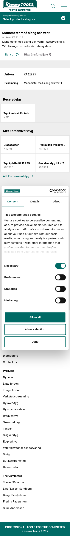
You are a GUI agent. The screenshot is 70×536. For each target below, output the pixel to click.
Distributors (10, 355)
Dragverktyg (10, 416)
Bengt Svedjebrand (15, 495)
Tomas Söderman (14, 482)
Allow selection (35, 329)
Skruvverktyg (11, 422)
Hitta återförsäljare (37, 54)
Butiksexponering (14, 460)
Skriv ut (12, 54)
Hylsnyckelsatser (14, 409)
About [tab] (57, 201)
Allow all (35, 317)
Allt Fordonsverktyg (18, 176)
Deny (35, 341)
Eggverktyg (10, 441)
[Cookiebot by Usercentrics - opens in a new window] (50, 191)
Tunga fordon (12, 390)
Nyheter (8, 377)
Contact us (10, 362)
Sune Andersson (13, 508)
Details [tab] (35, 201)
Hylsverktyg (10, 403)
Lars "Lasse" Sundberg (17, 488)
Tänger (7, 428)
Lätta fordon (11, 383)
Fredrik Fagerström (15, 501)
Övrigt (7, 454)
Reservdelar (10, 467)
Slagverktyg (10, 435)
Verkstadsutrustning (16, 396)
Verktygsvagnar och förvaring (22, 448)
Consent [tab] (12, 201)
